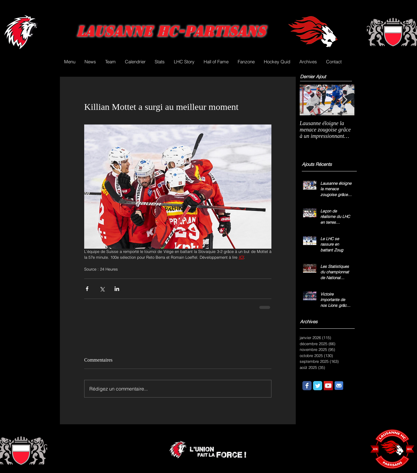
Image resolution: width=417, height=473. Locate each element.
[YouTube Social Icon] (328, 385)
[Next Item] (344, 100)
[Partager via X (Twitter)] (102, 289)
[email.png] (338, 385)
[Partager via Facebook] (87, 289)
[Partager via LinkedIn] (117, 289)
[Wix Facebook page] (307, 385)
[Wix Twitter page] (317, 385)
